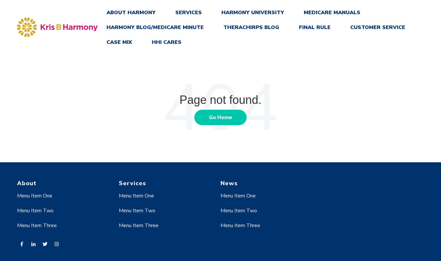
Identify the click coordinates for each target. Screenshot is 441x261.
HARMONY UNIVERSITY (252, 12)
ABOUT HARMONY (131, 12)
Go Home (220, 117)
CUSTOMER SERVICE (377, 27)
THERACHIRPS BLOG (251, 27)
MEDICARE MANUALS (332, 12)
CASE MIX (119, 42)
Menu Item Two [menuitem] (35, 210)
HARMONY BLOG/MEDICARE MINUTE (155, 27)
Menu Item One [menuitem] (34, 195)
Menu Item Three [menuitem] (37, 225)
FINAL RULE (315, 27)
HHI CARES (166, 42)
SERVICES (188, 12)
